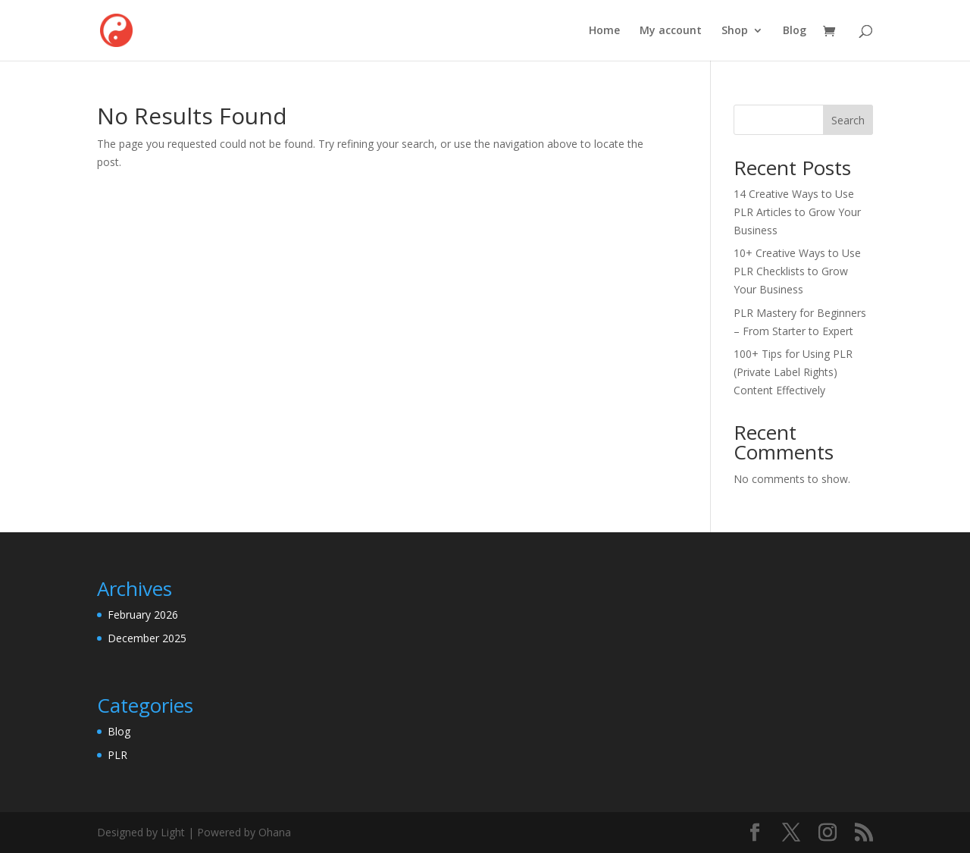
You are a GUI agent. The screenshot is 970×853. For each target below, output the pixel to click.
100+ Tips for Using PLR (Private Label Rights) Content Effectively (793, 372)
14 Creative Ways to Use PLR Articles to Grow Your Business (797, 212)
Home (604, 31)
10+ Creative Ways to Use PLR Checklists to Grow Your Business (797, 271)
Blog (794, 31)
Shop (734, 31)
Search (848, 120)
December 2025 (147, 638)
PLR (117, 755)
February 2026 (143, 614)
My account (671, 31)
